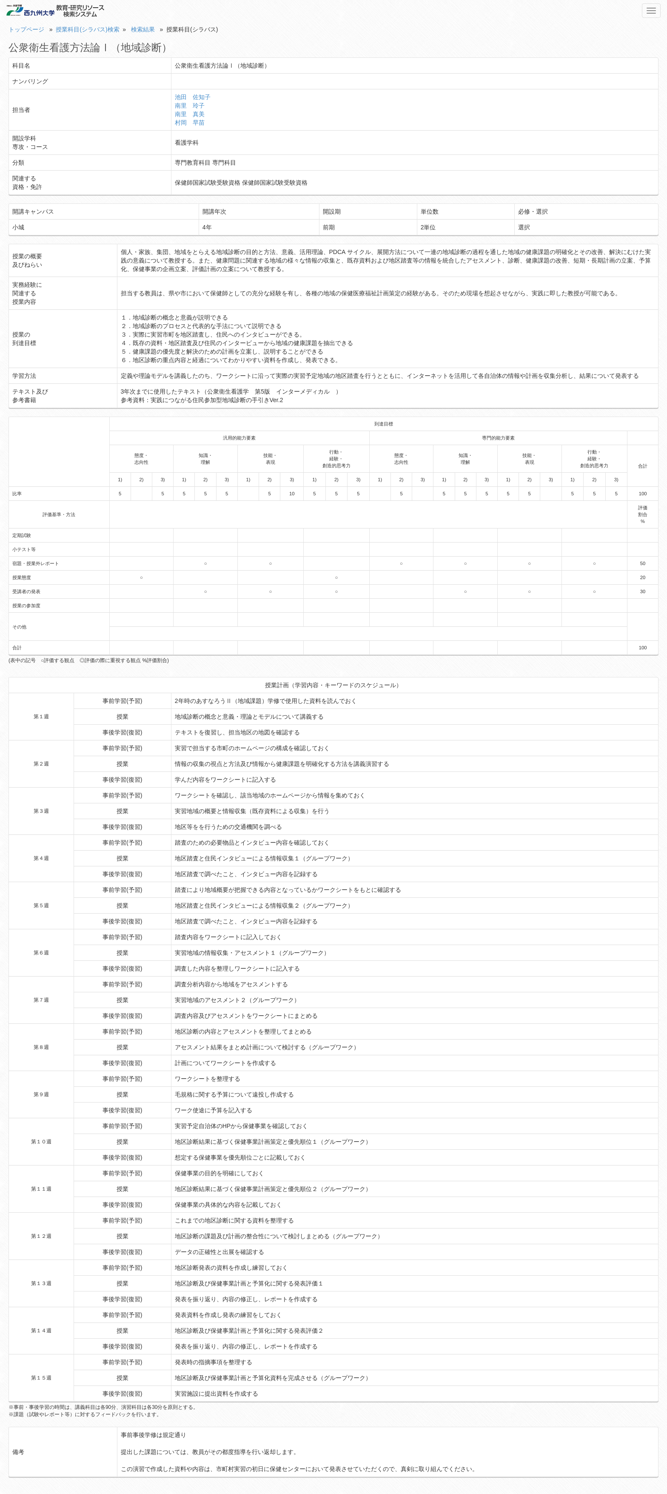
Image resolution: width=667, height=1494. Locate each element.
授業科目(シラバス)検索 (87, 29)
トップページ (26, 29)
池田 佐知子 (193, 97)
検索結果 (143, 29)
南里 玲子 (190, 105)
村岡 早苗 (190, 122)
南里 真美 (190, 114)
